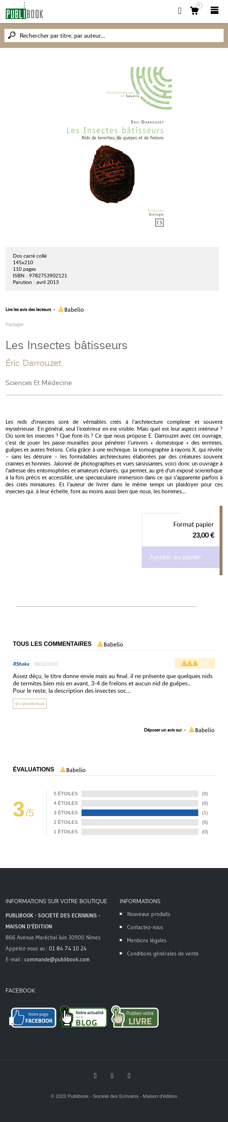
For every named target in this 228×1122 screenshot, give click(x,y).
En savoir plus (29, 703)
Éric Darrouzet (33, 363)
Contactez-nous (145, 927)
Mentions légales (147, 940)
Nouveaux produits (148, 913)
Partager (15, 324)
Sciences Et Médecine (39, 382)
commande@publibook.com (57, 959)
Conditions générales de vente (163, 953)
